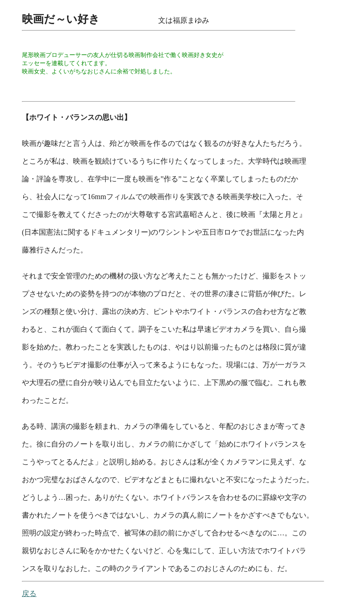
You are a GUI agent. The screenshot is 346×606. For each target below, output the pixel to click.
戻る (29, 593)
